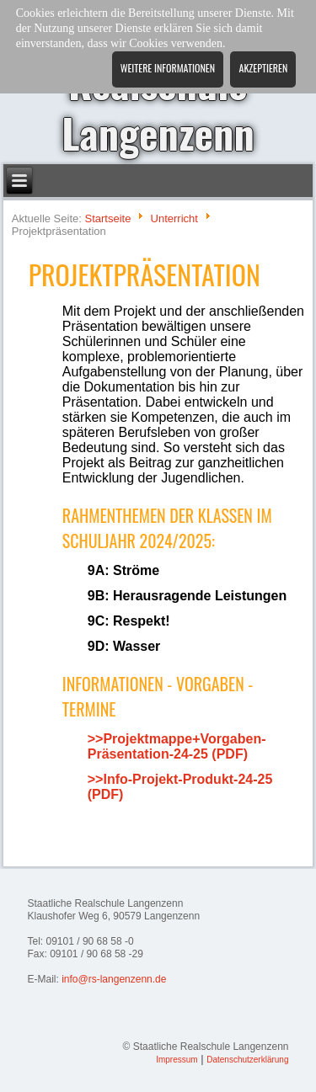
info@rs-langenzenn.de (114, 979)
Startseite (107, 218)
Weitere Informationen (168, 68)
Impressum (176, 1059)
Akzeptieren (262, 68)
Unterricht (174, 218)
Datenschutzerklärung (247, 1059)
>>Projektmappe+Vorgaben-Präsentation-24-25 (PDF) (177, 746)
